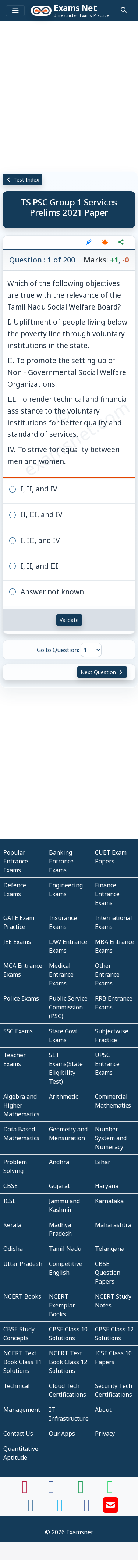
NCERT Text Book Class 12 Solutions (68, 1362)
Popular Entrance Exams (15, 861)
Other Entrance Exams (107, 974)
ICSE (9, 1201)
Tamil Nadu (65, 1249)
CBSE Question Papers (107, 1272)
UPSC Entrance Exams (107, 1064)
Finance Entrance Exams (107, 894)
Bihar (102, 1162)
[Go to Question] (91, 650)
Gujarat (59, 1186)
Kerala (12, 1225)
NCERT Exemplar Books (62, 1305)
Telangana (109, 1249)
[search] (123, 10)
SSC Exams (18, 1031)
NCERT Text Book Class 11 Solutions (22, 1362)
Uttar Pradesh (22, 1264)
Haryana (106, 1186)
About (103, 1410)
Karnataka (109, 1201)
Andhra (59, 1162)
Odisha (13, 1249)
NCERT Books (22, 1296)
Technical (16, 1386)
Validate (69, 619)
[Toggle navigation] (15, 10)
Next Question (102, 672)
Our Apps (62, 1434)
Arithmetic (63, 1096)
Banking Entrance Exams (61, 861)
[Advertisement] (69, 96)
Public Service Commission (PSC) (68, 1007)
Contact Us (18, 1434)
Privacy (105, 1434)
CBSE (10, 1186)
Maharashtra (113, 1225)
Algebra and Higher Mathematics (21, 1105)
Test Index (22, 179)
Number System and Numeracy (111, 1138)
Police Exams (21, 998)
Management (21, 1410)
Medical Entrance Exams (61, 974)
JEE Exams (17, 942)
